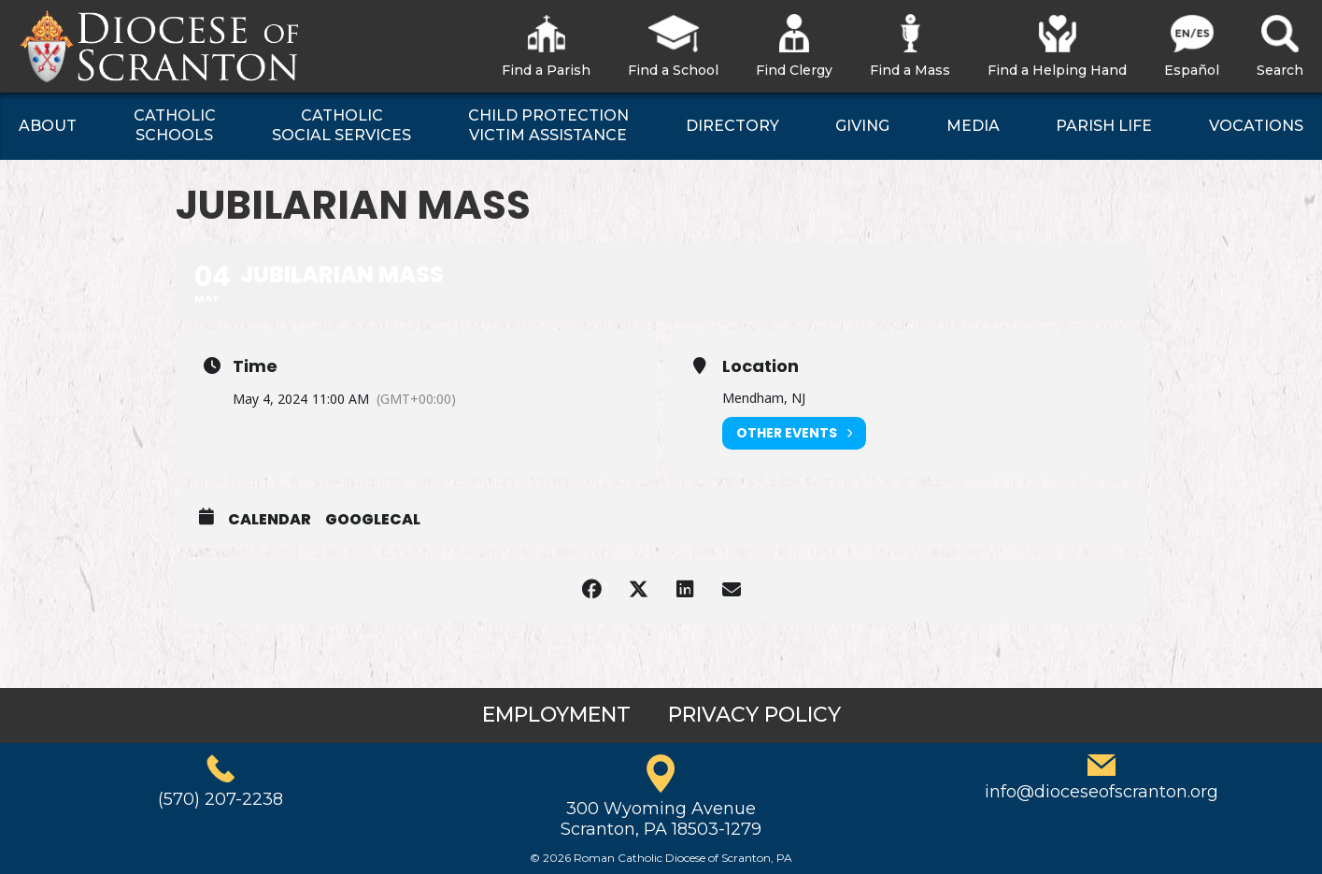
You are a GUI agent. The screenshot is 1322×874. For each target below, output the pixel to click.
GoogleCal (372, 519)
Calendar (269, 519)
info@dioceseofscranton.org (1101, 791)
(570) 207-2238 (220, 799)
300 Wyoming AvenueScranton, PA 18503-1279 (661, 818)
